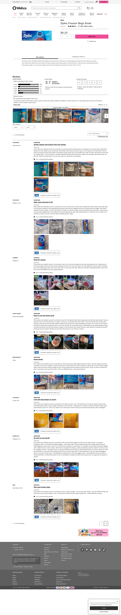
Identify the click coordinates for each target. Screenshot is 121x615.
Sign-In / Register (89, 2)
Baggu (14, 574)
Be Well (63, 557)
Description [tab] (40, 57)
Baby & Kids (21, 14)
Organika (15, 580)
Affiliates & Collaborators (67, 546)
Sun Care (15, 14)
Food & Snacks (72, 14)
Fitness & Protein (46, 14)
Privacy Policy (108, 604)
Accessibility (47, 559)
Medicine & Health (55, 14)
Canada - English (18, 544)
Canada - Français (19, 546)
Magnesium (59, 578)
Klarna (45, 557)
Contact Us (47, 544)
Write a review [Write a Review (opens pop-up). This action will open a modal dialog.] (88, 26)
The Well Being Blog (66, 554)
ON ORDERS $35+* (20, 2)
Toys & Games (60, 574)
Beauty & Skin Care (29, 14)
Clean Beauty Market (61, 572)
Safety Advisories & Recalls (51, 548)
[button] (63, 36)
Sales (105, 14)
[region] (104, 606)
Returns (46, 554)
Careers (46, 561)
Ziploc (62, 20)
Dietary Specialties (61, 580)
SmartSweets (37, 578)
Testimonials (64, 548)
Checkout (103, 2)
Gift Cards (46, 546)
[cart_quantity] (67, 36)
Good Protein (37, 572)
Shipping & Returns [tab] (78, 57)
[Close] (117, 601)
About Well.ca (64, 544)
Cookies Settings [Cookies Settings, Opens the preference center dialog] (103, 611)
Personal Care (37, 14)
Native (14, 572)
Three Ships (37, 574)
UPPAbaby (37, 576)
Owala (14, 576)
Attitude (15, 578)
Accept (104, 608)
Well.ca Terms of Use (66, 552)
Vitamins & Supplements (81, 14)
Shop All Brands (38, 580)
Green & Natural (92, 14)
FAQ (45, 550)
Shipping (46, 552)
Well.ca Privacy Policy (66, 550)
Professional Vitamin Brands (63, 576)
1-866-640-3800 (25, 584)
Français (47, 2)
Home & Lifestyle (64, 14)
